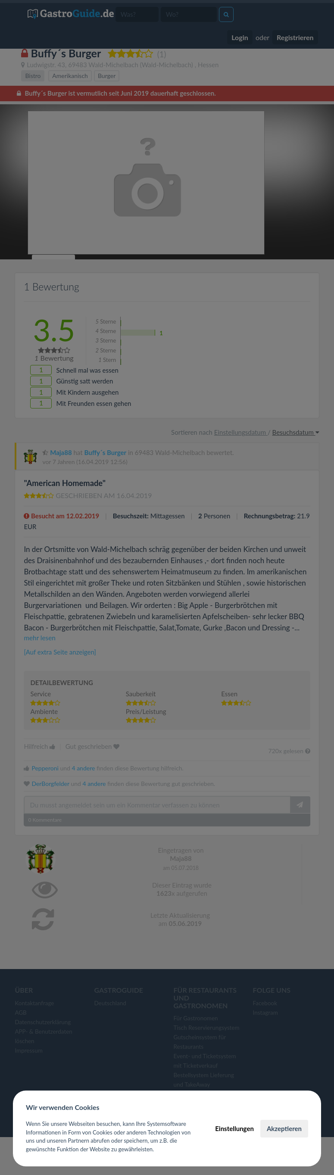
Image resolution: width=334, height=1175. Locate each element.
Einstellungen (234, 1128)
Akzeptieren (284, 1128)
